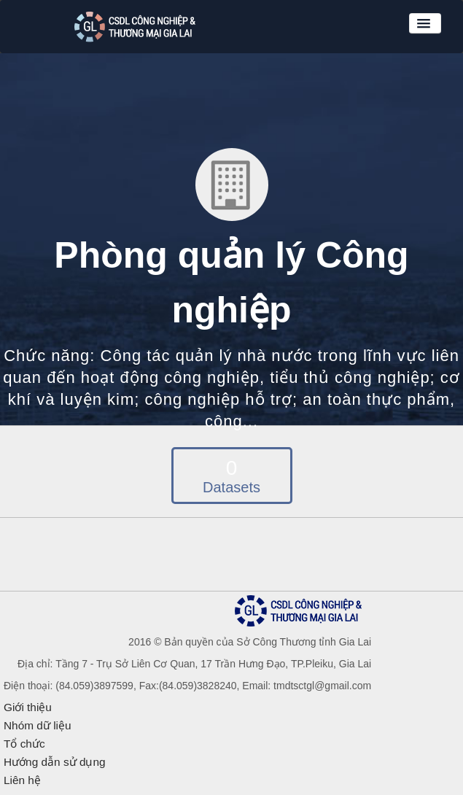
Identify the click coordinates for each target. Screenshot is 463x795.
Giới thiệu (28, 707)
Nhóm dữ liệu (37, 725)
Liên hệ (22, 780)
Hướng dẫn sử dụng (55, 762)
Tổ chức (24, 743)
